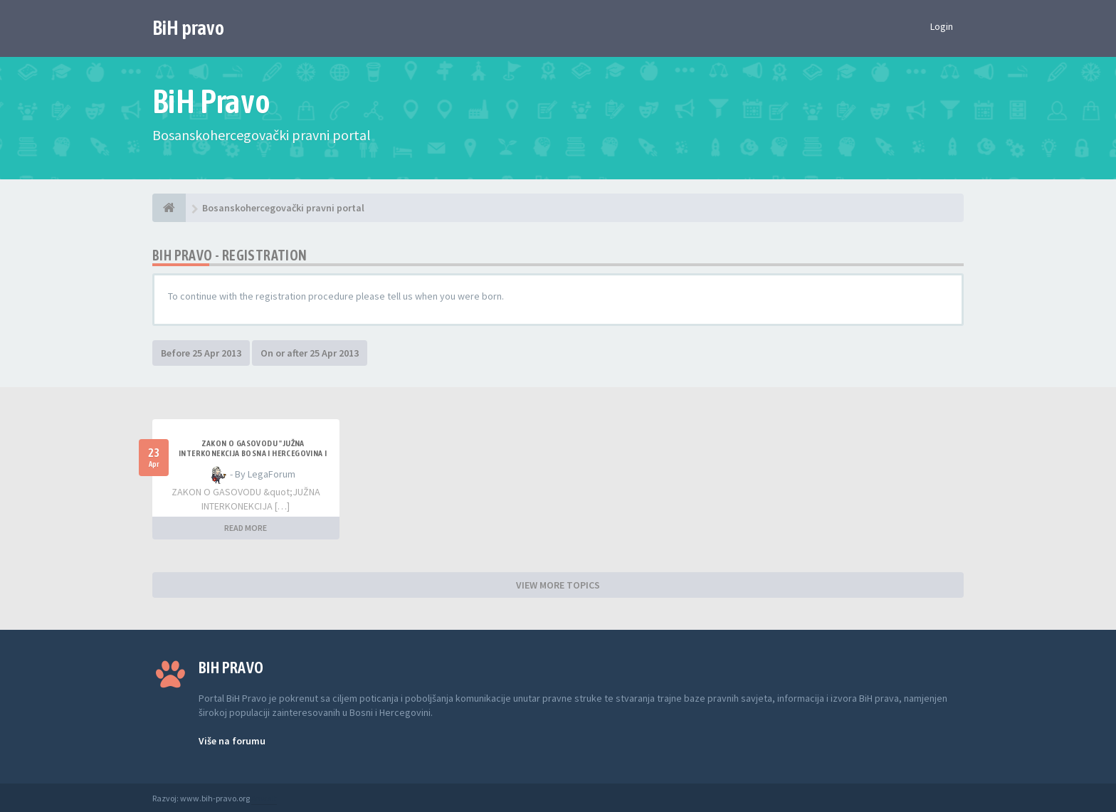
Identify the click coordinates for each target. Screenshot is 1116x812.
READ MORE (245, 527)
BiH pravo (188, 27)
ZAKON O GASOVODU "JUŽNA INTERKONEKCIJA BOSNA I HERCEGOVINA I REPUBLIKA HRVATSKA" (253, 453)
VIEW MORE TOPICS (558, 585)
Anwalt (264, 798)
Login (941, 26)
